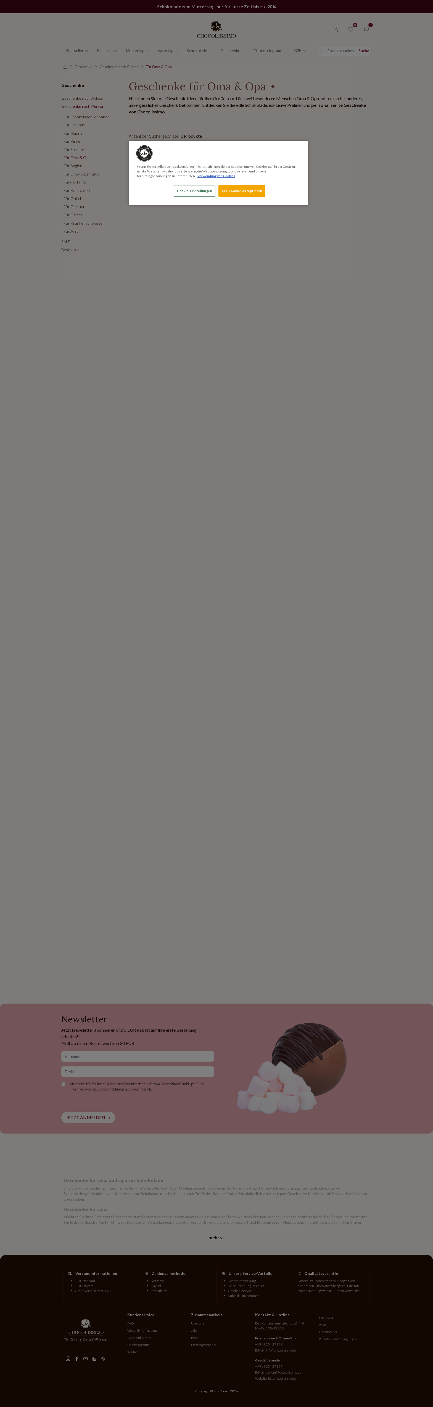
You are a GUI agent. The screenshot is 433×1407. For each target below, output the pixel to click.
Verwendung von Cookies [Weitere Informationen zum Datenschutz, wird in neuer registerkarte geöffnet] (216, 176)
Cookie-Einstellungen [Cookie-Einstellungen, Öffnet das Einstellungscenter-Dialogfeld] (194, 191)
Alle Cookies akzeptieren (241, 191)
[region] (218, 173)
